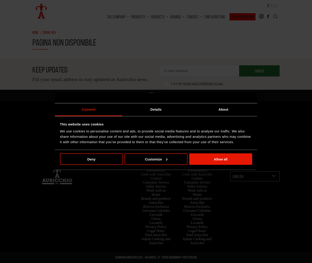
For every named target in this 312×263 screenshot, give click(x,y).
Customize (156, 159)
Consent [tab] (89, 109)
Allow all (220, 159)
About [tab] (223, 109)
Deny (91, 159)
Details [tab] (156, 109)
